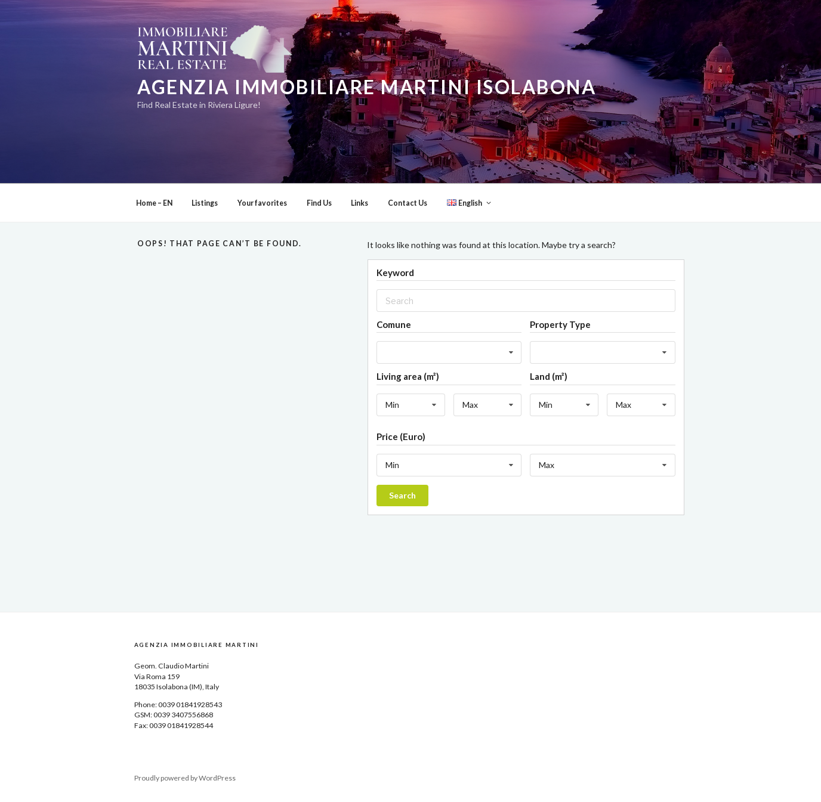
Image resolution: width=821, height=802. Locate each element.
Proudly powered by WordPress (185, 777)
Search (402, 495)
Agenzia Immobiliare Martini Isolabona (366, 87)
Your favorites (262, 203)
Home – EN (154, 203)
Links (359, 203)
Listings (205, 203)
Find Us (319, 203)
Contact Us (407, 203)
